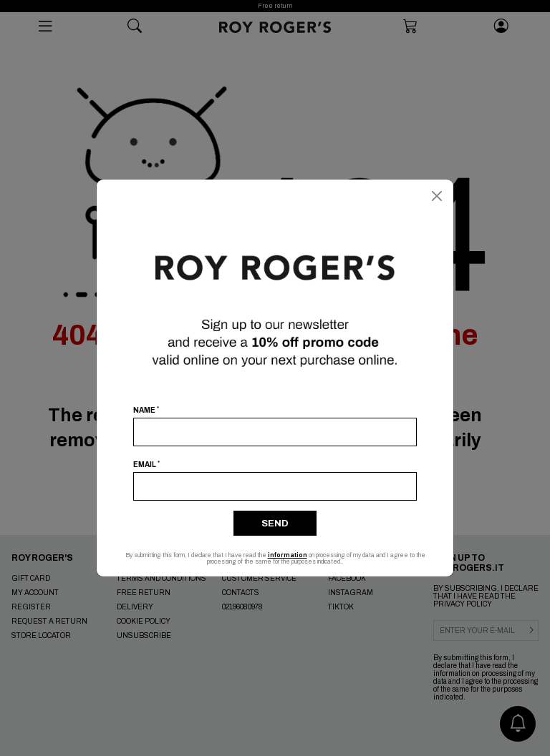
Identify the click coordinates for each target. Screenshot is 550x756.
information (287, 555)
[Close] (437, 196)
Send (275, 524)
